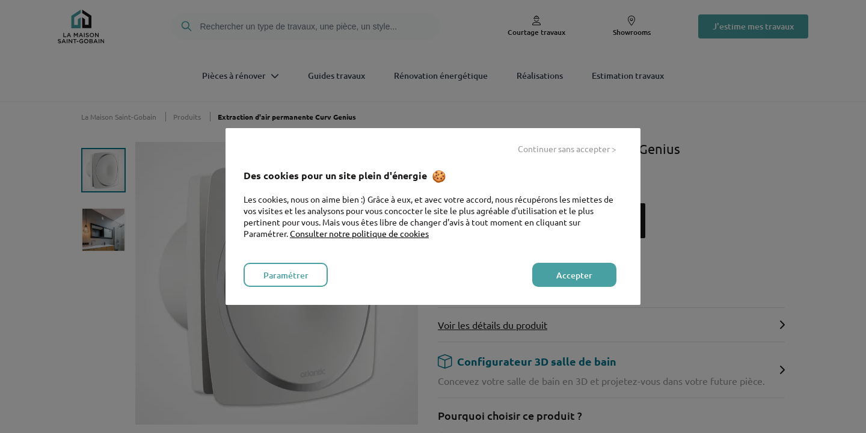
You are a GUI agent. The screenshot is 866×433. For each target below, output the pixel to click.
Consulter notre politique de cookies (359, 233)
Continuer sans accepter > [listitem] (567, 148)
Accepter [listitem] (574, 275)
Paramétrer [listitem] (286, 275)
